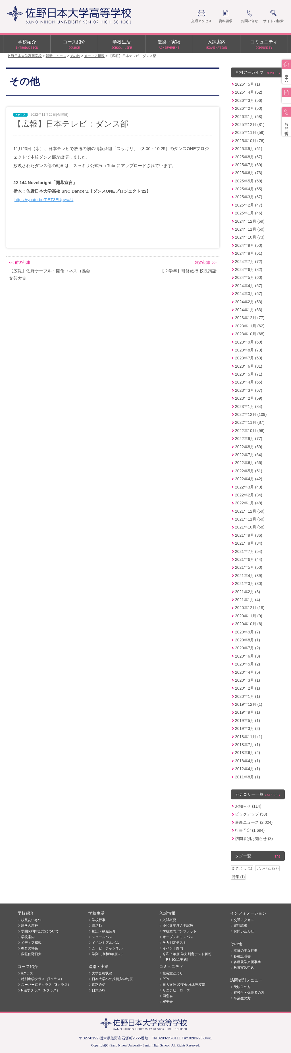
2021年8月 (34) (248, 543)
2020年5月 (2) (247, 664)
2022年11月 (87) (250, 422)
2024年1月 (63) (248, 310)
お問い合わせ (244, 931)
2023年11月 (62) (250, 326)
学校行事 (98, 920)
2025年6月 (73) (248, 172)
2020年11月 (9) (248, 616)
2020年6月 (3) (247, 656)
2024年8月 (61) (248, 253)
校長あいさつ (31, 920)
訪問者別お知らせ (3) (254, 838)
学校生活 (121, 44)
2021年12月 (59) (250, 511)
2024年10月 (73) (250, 237)
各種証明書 (242, 956)
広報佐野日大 (31, 954)
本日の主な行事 (245, 951)
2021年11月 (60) (250, 519)
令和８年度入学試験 (178, 926)
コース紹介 (74, 44)
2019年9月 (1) (247, 712)
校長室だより (173, 973)
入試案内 (216, 44)
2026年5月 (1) (247, 84)
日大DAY (98, 990)
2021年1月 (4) (247, 599)
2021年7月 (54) (248, 551)
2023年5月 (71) (248, 374)
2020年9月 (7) (247, 632)
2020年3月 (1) (247, 680)
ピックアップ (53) (251, 814)
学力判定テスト (174, 943)
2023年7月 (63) (248, 358)
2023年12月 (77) (250, 317)
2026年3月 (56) (248, 100)
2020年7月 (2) (247, 648)
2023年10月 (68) (250, 334)
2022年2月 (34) (248, 495)
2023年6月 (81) (248, 366)
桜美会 (168, 1002)
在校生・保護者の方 (249, 993)
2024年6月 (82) (248, 269)
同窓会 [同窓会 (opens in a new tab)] (168, 996)
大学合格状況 (102, 973)
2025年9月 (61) (248, 148)
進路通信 (98, 985)
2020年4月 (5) (247, 672)
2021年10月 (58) (250, 527)
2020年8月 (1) (247, 640)
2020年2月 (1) (247, 688)
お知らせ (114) (248, 806)
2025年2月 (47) (248, 205)
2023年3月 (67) (248, 390)
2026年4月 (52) (248, 92)
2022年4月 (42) (248, 479)
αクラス (27, 973)
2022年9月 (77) (248, 438)
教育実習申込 (244, 968)
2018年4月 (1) (247, 761)
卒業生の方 (242, 998)
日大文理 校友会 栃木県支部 (184, 985)
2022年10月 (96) (250, 430)
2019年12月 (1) (248, 704)
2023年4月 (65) (248, 382)
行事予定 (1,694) (250, 830)
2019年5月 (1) (247, 720)
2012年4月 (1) (247, 768)
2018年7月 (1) (247, 744)
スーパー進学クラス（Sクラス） (46, 985)
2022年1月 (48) (248, 503)
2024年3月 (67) (248, 293)
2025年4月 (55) (248, 189)
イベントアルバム (105, 943)
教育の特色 (29, 948)
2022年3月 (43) (248, 487)
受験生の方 (242, 987)
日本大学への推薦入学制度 (112, 979)
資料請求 (240, 926)
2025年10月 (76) (250, 140)
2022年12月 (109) (251, 414)
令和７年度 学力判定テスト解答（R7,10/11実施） (187, 957)
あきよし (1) (242, 868)
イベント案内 (173, 948)
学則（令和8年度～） (108, 954)
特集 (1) (238, 877)
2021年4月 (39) (248, 575)
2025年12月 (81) (250, 124)
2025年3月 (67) (248, 197)
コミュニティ (264, 44)
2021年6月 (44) (248, 559)
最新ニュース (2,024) (254, 822)
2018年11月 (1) (248, 736)
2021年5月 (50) (248, 567)
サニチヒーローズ (176, 990)
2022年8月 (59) (248, 447)
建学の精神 (29, 926)
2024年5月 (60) (248, 277)
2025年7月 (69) (248, 165)
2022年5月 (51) (248, 471)
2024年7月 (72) (248, 261)
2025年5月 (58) (248, 181)
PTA (166, 979)
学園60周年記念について (40, 931)
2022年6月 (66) (248, 462)
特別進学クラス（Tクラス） (42, 979)
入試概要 (169, 920)
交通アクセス (244, 920)
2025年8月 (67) (248, 157)
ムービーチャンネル (107, 948)
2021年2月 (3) (247, 591)
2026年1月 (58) (248, 116)
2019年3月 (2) (247, 728)
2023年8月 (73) (248, 350)
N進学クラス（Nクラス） (40, 990)
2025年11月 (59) (250, 132)
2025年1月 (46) (248, 213)
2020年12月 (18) (250, 607)
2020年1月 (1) (247, 696)
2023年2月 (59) (248, 398)
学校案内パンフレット (180, 931)
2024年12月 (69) (250, 221)
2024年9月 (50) (248, 245)
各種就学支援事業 (247, 962)
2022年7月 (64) (248, 454)
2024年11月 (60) (250, 229)
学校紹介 (26, 44)
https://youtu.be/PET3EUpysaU (44, 199)
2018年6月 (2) (247, 752)
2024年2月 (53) (248, 302)
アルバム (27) (267, 868)
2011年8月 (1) (247, 777)
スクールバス (102, 937)
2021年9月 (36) (248, 535)
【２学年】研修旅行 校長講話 (188, 270)
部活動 (97, 926)
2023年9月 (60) (248, 342)
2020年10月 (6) (248, 624)
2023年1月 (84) (248, 406)
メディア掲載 (31, 943)
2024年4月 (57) (248, 285)
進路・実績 (169, 44)
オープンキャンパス (178, 937)
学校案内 (28, 937)
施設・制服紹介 (104, 931)
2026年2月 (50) (248, 108)
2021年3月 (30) (248, 583)
